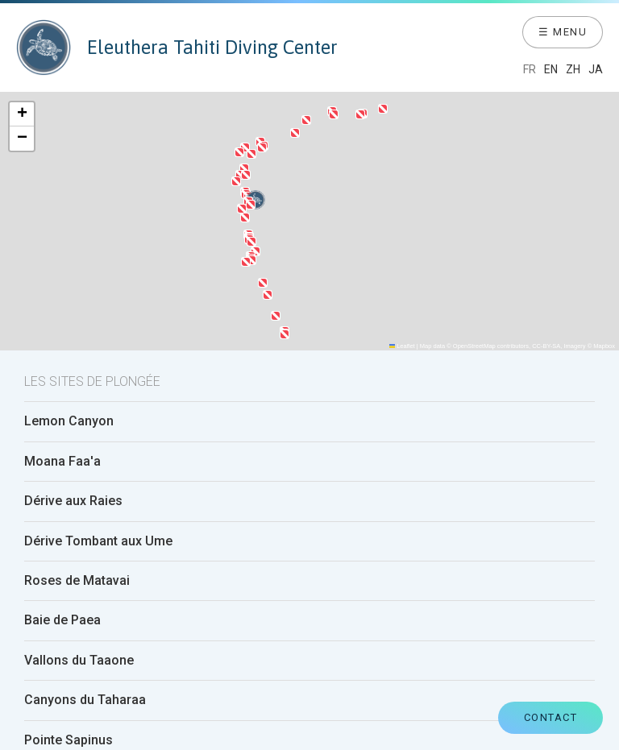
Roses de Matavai (77, 581)
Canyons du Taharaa (85, 700)
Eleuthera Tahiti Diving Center (177, 47)
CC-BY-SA (546, 346)
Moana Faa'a (62, 461)
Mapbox (604, 346)
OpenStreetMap (474, 346)
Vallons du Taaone (79, 660)
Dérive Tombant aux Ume (98, 541)
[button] (255, 251)
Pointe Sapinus (68, 740)
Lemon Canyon (69, 421)
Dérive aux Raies (73, 501)
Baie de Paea (62, 620)
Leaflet (402, 346)
